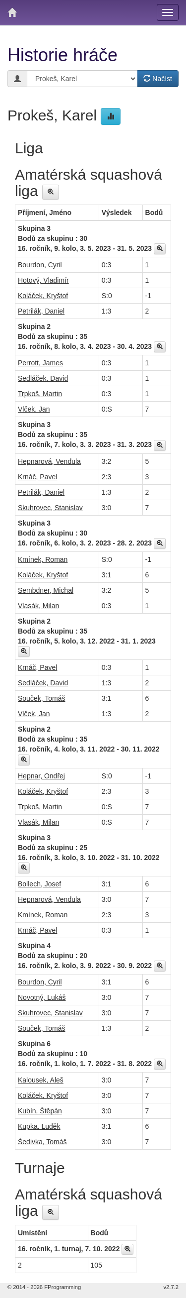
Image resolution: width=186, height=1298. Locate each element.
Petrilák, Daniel (41, 311)
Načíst (157, 79)
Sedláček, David (43, 378)
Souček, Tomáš (41, 698)
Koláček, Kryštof (43, 296)
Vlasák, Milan (38, 606)
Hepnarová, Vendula (49, 461)
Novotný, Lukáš (42, 997)
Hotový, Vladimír (43, 280)
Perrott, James (40, 363)
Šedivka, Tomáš (42, 1142)
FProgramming (62, 1287)
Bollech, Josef (39, 884)
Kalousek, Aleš (40, 1080)
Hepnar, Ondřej (41, 776)
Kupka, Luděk (39, 1126)
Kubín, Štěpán (40, 1111)
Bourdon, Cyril (40, 265)
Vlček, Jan (34, 409)
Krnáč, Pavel (37, 477)
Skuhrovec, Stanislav (50, 508)
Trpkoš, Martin (40, 394)
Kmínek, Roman (42, 559)
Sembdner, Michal (45, 590)
